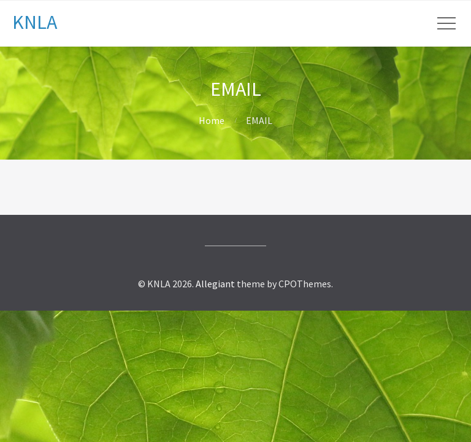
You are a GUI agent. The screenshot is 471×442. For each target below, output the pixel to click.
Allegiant (215, 283)
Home (211, 120)
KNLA (34, 22)
